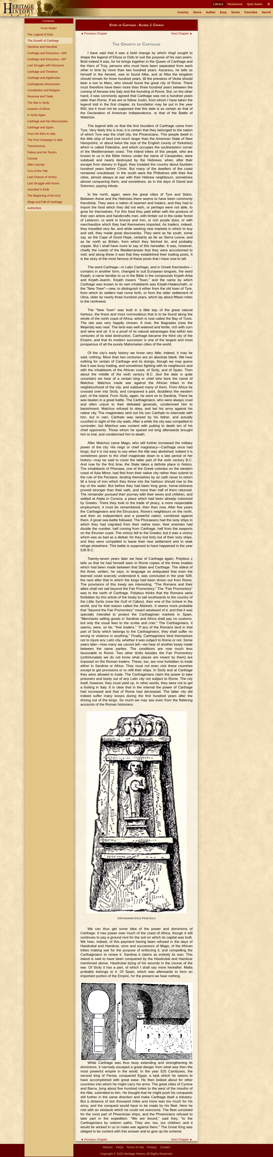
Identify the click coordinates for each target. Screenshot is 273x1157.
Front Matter (49, 28)
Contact (165, 1147)
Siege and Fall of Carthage (44, 202)
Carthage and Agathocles (43, 77)
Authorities (34, 208)
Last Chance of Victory (42, 177)
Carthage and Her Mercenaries (47, 121)
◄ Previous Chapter (94, 33)
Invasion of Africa (38, 108)
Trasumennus (36, 146)
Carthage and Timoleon (42, 71)
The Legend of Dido (40, 34)
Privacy (152, 1147)
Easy (223, 12)
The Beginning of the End (43, 195)
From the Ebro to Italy (41, 133)
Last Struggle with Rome (43, 183)
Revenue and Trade (40, 96)
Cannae (32, 158)
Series (235, 12)
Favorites (251, 12)
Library (218, 4)
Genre (197, 12)
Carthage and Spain (40, 127)
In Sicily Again (36, 115)
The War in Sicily (38, 102)
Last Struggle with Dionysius (45, 65)
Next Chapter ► (182, 33)
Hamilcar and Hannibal (42, 46)
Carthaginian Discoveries (43, 84)
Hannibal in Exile (38, 189)
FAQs (119, 1147)
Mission (108, 1147)
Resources (235, 4)
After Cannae (36, 164)
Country (183, 12)
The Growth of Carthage (43, 40)
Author (211, 12)
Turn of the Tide (37, 171)
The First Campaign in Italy (44, 139)
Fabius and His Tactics (42, 152)
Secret (266, 12)
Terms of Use (135, 1147)
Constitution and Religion (43, 90)
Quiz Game (254, 4)
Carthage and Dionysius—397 (46, 59)
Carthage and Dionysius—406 (46, 53)
